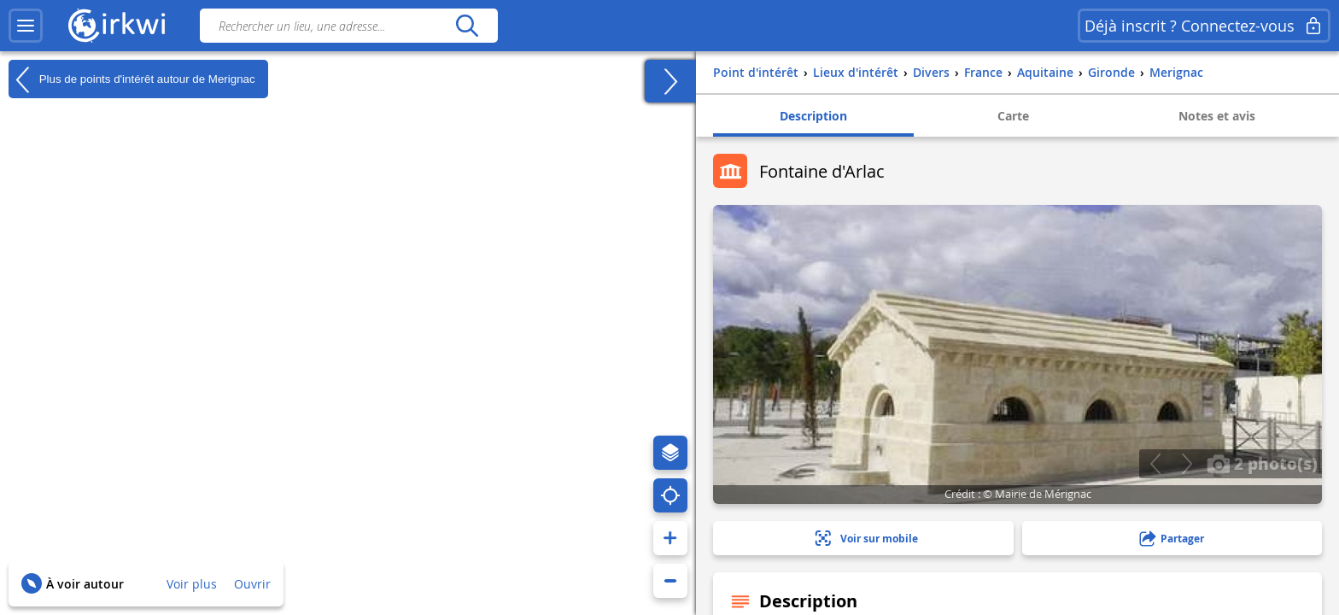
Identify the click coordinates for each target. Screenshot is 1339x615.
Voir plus (192, 584)
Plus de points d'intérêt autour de (132, 79)
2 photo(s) (1262, 463)
